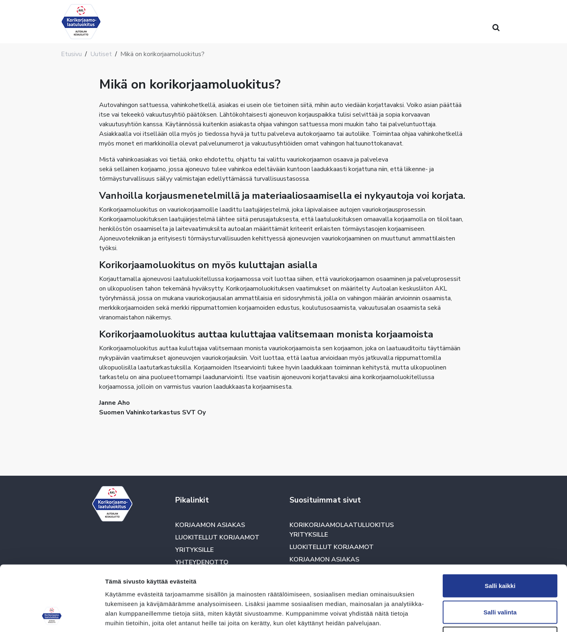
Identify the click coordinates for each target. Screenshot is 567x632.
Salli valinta (500, 553)
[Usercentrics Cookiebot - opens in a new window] (52, 616)
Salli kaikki (500, 526)
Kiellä (500, 579)
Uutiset (101, 54)
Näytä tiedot (428, 616)
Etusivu (71, 54)
